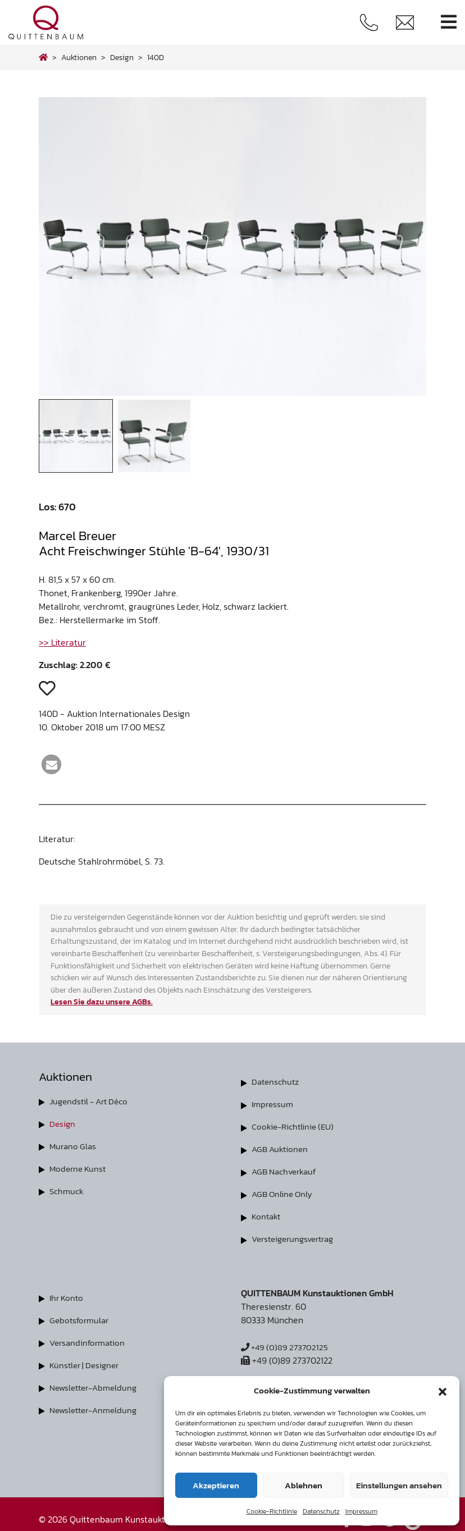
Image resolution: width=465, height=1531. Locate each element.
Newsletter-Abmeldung (96, 1386)
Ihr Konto (67, 1297)
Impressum (361, 1511)
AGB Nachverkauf (286, 1171)
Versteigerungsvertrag (297, 1238)
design (122, 57)
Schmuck (67, 1191)
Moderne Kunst (79, 1168)
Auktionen (79, 57)
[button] (442, 1390)
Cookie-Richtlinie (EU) (295, 1126)
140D (155, 57)
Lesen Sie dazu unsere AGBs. (102, 1001)
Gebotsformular (80, 1319)
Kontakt (267, 1216)
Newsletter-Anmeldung (96, 1409)
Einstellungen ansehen (399, 1485)
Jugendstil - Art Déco (91, 1101)
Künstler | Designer (86, 1364)
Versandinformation (89, 1342)
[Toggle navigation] (449, 22)
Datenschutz (321, 1511)
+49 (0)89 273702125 (286, 1346)
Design (62, 1123)
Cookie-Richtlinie (272, 1511)
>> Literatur (62, 642)
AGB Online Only (284, 1193)
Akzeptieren (216, 1485)
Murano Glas (74, 1146)
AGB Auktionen (281, 1148)
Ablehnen (303, 1485)
